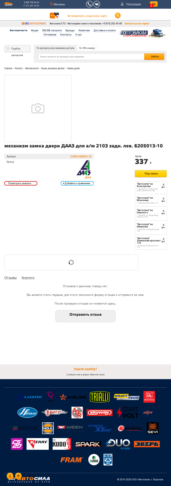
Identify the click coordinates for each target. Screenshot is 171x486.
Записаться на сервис (136, 23)
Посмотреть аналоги (19, 183)
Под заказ (151, 173)
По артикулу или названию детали (55, 48)
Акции (34, 30)
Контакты (65, 34)
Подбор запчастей (17, 49)
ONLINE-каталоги (52, 30)
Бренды (70, 30)
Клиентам (84, 30)
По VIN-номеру (87, 48)
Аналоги (28, 277)
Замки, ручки (73, 68)
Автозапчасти (18, 30)
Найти (155, 56)
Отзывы (10, 277)
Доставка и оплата (105, 30)
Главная (8, 68)
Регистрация (133, 4)
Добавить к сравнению (76, 183)
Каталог (19, 68)
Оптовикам (50, 34)
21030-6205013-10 (80, 156)
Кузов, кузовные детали (52, 68)
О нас (78, 34)
